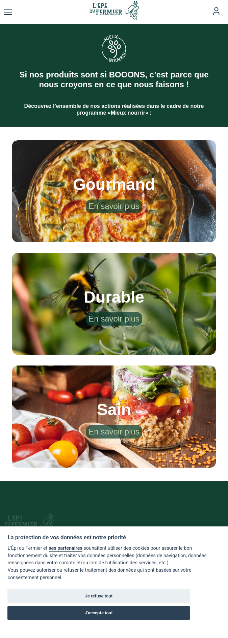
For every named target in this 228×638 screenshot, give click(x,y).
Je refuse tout (99, 595)
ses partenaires (65, 548)
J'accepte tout (98, 612)
